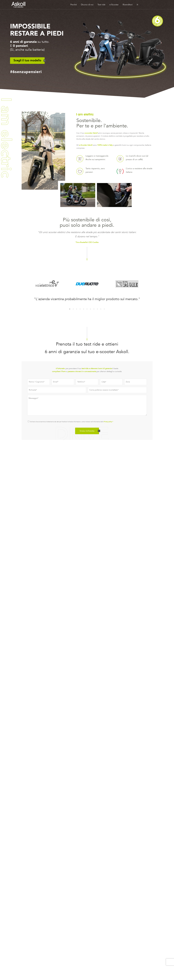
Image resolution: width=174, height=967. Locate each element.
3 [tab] (77, 309)
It (137, 4)
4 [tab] (80, 309)
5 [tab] (83, 309)
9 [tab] (97, 309)
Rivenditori (128, 4)
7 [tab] (90, 309)
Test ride (101, 4)
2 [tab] (73, 309)
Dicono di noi (87, 4)
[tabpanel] (87, 298)
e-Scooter (114, 4)
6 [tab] (87, 309)
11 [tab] (104, 309)
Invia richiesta (87, 430)
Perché (73, 4)
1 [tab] (70, 309)
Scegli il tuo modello (27, 60)
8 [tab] (94, 309)
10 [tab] (101, 309)
